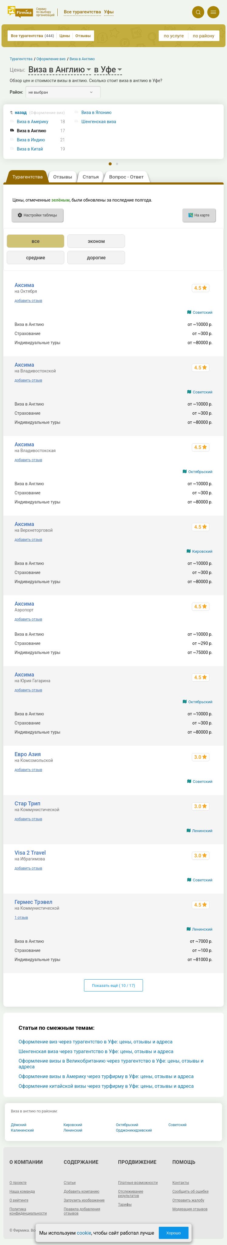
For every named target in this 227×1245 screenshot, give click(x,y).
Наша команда (22, 1191)
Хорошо (173, 1233)
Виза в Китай (30, 149)
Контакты (180, 1183)
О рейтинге (18, 1200)
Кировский (202, 551)
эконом (96, 241)
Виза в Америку (33, 121)
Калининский (22, 1130)
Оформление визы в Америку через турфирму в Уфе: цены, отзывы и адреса (106, 1076)
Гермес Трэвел (34, 902)
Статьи (70, 1183)
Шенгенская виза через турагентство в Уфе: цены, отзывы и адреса (96, 1051)
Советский (202, 312)
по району (203, 36)
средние (35, 258)
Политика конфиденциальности (28, 1211)
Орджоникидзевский (134, 1130)
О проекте (17, 1183)
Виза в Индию (31, 140)
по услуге (174, 36)
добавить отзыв (28, 301)
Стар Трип (27, 803)
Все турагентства (32, 35)
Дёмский (18, 1125)
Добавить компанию (81, 1191)
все (35, 241)
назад (40, 112)
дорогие (96, 258)
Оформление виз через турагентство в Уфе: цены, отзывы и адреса (95, 1042)
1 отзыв (21, 917)
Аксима (24, 285)
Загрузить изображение (84, 1200)
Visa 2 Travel (30, 852)
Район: (16, 92)
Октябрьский (200, 471)
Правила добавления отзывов (82, 1211)
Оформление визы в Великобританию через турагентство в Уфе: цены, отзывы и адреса (111, 1064)
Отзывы (83, 35)
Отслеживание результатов (130, 1193)
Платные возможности (138, 1183)
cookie (84, 1233)
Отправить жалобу (188, 1200)
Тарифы (125, 1204)
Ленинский (202, 830)
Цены (64, 35)
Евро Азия (28, 754)
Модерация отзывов (190, 1209)
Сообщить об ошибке (190, 1191)
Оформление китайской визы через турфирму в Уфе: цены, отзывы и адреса (106, 1086)
